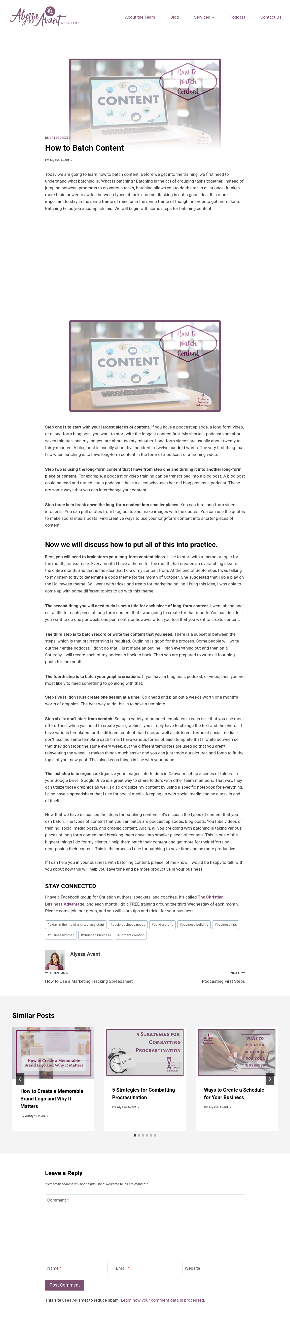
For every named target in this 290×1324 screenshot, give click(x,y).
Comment (58, 1200)
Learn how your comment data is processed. (163, 1300)
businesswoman (60, 935)
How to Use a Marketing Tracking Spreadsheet (93, 976)
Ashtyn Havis (35, 1116)
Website (192, 1268)
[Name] (76, 1268)
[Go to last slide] (20, 1079)
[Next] (270, 1079)
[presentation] (53, 1053)
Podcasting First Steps (197, 976)
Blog (174, 17)
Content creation (131, 935)
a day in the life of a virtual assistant (75, 924)
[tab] (135, 1135)
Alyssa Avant (59, 160)
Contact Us (270, 17)
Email (123, 1268)
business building (194, 924)
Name (54, 1268)
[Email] (145, 1268)
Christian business (96, 935)
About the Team (140, 17)
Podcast (237, 17)
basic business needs (128, 924)
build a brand (162, 924)
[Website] (214, 1268)
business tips (226, 924)
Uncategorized (58, 138)
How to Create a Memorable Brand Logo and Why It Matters (51, 1098)
